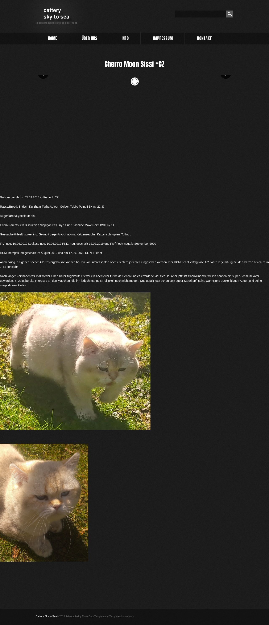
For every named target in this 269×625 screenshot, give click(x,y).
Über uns (89, 38)
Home (52, 39)
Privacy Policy (73, 616)
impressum (163, 38)
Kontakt (204, 38)
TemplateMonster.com (121, 616)
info (125, 38)
